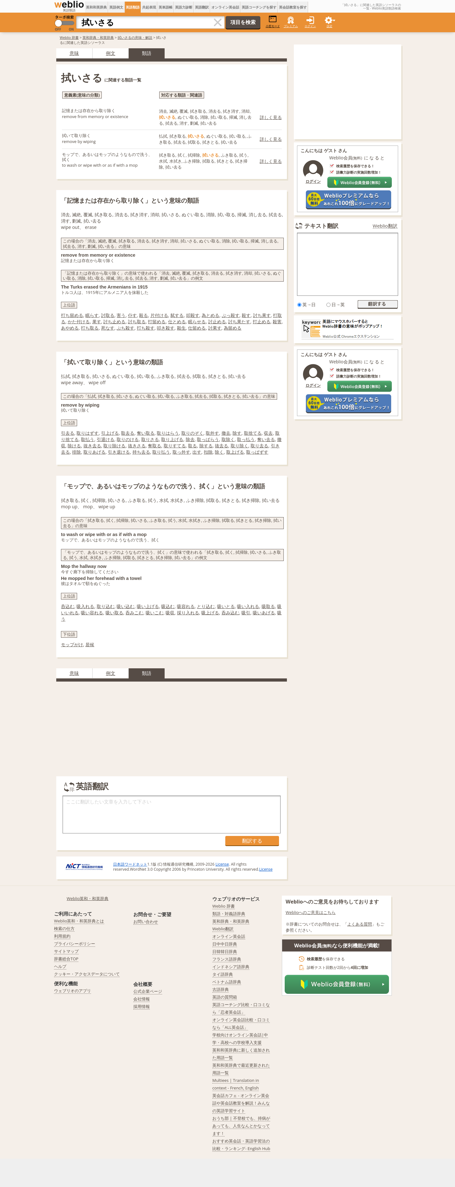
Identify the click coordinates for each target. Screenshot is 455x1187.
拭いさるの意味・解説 (135, 37)
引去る (67, 433)
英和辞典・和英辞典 (98, 37)
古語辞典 (220, 989)
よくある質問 (359, 924)
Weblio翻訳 (385, 226)
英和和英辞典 (96, 7)
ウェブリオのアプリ (72, 990)
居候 (89, 644)
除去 (190, 439)
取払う (87, 439)
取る (192, 446)
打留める (157, 322)
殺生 (181, 328)
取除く (228, 439)
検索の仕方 (64, 928)
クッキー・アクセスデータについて (87, 974)
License (222, 864)
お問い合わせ (145, 921)
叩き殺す (165, 328)
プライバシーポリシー (74, 943)
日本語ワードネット (130, 864)
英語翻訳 (202, 7)
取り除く (239, 446)
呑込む (67, 606)
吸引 (245, 613)
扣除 (208, 452)
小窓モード (273, 21)
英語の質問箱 (224, 997)
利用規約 (62, 936)
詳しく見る (271, 117)
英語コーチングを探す (259, 7)
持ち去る (141, 452)
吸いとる (226, 606)
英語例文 (116, 7)
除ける (74, 446)
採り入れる (188, 613)
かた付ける (79, 322)
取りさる (150, 439)
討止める (217, 322)
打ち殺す (146, 328)
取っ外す (181, 452)
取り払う (161, 452)
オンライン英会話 (225, 7)
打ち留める (72, 315)
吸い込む (125, 606)
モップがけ (72, 644)
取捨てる (253, 433)
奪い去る (266, 439)
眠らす (92, 315)
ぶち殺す (125, 328)
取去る (127, 433)
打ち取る (90, 328)
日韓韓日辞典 (224, 951)
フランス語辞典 (226, 959)
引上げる (110, 433)
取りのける (128, 439)
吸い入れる (248, 606)
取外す (212, 433)
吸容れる (186, 606)
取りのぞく (192, 433)
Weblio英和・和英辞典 (88, 898)
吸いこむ (154, 613)
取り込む (105, 606)
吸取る (268, 606)
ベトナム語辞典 (226, 982)
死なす (107, 328)
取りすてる (175, 446)
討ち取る (137, 322)
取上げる (235, 452)
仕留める (197, 328)
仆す (132, 315)
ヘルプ (60, 966)
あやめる (70, 328)
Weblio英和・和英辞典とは (79, 921)
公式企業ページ (147, 991)
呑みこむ (134, 613)
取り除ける (114, 446)
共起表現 (149, 7)
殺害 (277, 322)
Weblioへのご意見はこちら (311, 912)
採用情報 (141, 1006)
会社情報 (141, 999)
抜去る (221, 446)
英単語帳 (166, 7)
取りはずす (87, 433)
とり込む (206, 606)
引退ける (105, 439)
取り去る (259, 446)
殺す (246, 315)
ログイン (310, 26)
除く (219, 452)
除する (206, 446)
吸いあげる (264, 613)
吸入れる (85, 606)
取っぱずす (257, 452)
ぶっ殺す (231, 315)
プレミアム (291, 26)
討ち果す (262, 315)
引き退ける (119, 452)
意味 (74, 53)
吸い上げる (148, 606)
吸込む (167, 606)
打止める (261, 322)
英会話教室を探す (293, 7)
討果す (214, 328)
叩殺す (192, 315)
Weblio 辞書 (69, 37)
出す (196, 452)
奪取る (154, 446)
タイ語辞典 (222, 974)
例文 (110, 53)
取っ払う (246, 439)
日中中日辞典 (224, 944)
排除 (76, 452)
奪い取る (146, 433)
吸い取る (114, 613)
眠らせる (197, 322)
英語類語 (133, 7)
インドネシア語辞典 (230, 966)
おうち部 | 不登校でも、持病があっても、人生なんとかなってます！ (241, 1125)
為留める (232, 328)
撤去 (225, 433)
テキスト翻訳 (321, 226)
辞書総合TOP (66, 959)
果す (96, 322)
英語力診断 (183, 7)
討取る (107, 315)
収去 (268, 433)
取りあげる (94, 452)
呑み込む (230, 613)
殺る (143, 315)
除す (237, 433)
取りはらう (168, 433)
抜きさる (137, 446)
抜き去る (92, 446)
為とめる (210, 315)
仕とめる (177, 322)
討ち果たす (239, 322)
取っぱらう (208, 439)
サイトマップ (66, 951)
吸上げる (210, 613)
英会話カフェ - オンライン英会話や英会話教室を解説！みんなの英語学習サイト (241, 1103)
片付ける (159, 315)
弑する (177, 315)
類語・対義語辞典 (228, 913)
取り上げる (172, 439)
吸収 (170, 613)
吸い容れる (92, 613)
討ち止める (114, 322)
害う (121, 315)
